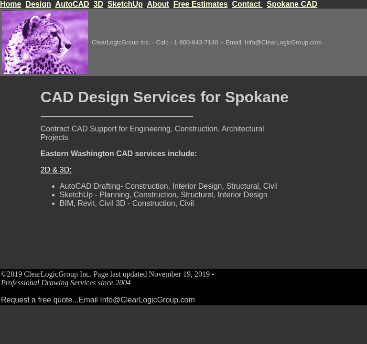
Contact (247, 4)
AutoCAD (72, 4)
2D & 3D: (56, 170)
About (158, 4)
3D (98, 4)
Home (10, 4)
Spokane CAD (292, 4)
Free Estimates (200, 4)
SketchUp (125, 4)
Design (38, 4)
